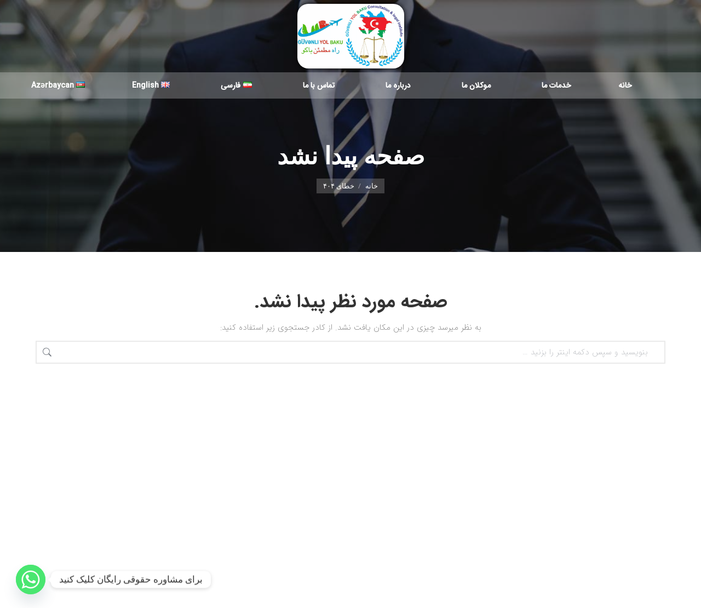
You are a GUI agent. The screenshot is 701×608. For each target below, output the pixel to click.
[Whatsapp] (30, 579)
